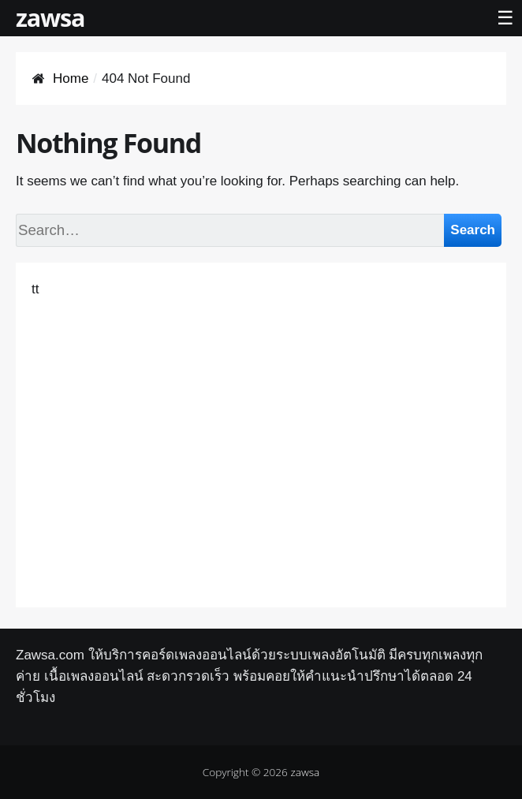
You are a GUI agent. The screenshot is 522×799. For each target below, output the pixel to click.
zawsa (50, 17)
